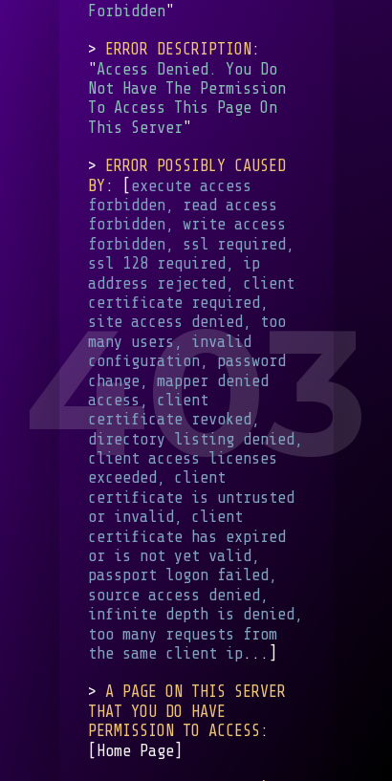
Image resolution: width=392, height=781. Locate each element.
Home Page (135, 750)
